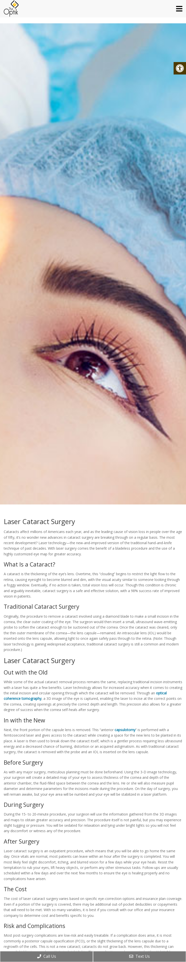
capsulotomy (125, 729)
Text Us (139, 956)
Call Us (46, 956)
